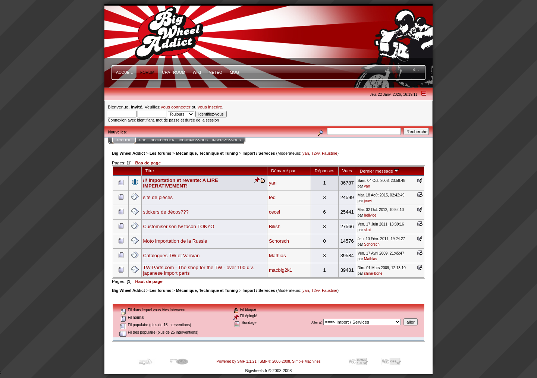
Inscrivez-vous (226, 140)
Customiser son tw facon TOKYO (178, 226)
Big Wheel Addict (128, 153)
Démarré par (283, 170)
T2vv (315, 153)
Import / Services (258, 153)
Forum (147, 72)
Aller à (316, 322)
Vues (347, 170)
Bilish (274, 226)
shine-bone (373, 273)
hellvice (370, 215)
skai (367, 230)
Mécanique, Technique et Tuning (207, 153)
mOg (234, 72)
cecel (274, 212)
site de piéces (158, 197)
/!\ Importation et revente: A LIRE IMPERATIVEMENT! (180, 183)
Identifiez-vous (193, 140)
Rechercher (163, 140)
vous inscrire (210, 106)
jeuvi (368, 201)
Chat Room (173, 72)
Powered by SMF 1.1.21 (237, 361)
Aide (142, 140)
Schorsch (279, 241)
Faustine (329, 153)
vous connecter (175, 106)
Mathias (277, 255)
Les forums (160, 153)
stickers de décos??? (166, 212)
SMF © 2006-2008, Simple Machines (290, 361)
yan (305, 153)
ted (272, 197)
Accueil (124, 72)
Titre (149, 170)
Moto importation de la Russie (175, 241)
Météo (215, 72)
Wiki (197, 72)
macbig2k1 (280, 270)
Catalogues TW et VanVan (171, 255)
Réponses (325, 170)
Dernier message (379, 170)
